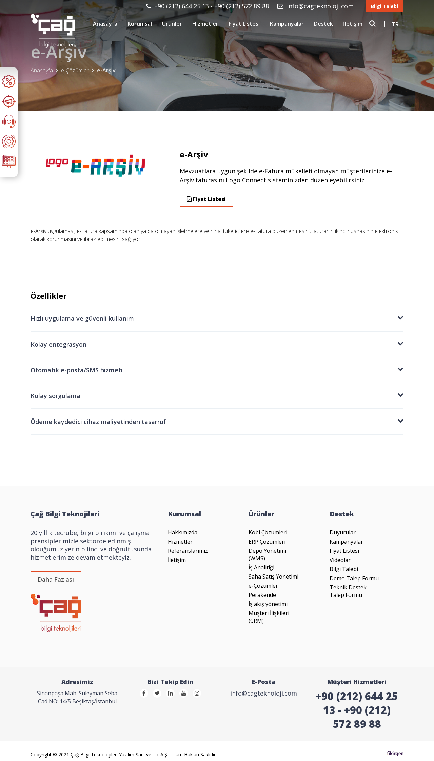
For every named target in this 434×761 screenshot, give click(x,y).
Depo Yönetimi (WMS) (267, 554)
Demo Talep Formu (354, 578)
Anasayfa (105, 23)
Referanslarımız (188, 550)
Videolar (340, 560)
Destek (323, 23)
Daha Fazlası (56, 579)
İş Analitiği (261, 567)
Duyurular (343, 532)
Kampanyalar (287, 23)
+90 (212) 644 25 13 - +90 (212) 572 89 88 (208, 6)
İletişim (352, 23)
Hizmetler (205, 23)
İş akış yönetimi (268, 604)
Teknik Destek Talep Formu (348, 591)
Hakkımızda (182, 532)
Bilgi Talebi (384, 6)
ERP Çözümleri (267, 541)
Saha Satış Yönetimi (273, 576)
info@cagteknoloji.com (316, 6)
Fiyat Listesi (244, 23)
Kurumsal (139, 23)
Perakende (262, 595)
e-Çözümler (263, 585)
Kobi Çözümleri (268, 532)
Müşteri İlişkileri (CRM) (269, 616)
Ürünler (172, 23)
